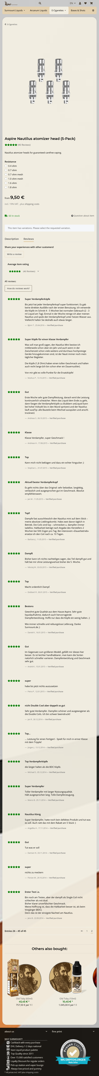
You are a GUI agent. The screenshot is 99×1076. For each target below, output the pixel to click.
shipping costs (32, 203)
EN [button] (71, 3)
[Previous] (82, 931)
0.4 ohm (12, 165)
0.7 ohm (12, 170)
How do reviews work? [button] (18, 288)
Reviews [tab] (29, 239)
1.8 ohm (12, 187)
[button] (51, 3)
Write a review (14, 254)
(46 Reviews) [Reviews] (17, 144)
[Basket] (91, 3)
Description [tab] (12, 239)
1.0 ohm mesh (15, 178)
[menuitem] (15, 10)
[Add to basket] (7, 33)
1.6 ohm (12, 182)
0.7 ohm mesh (15, 174)
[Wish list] (85, 3)
